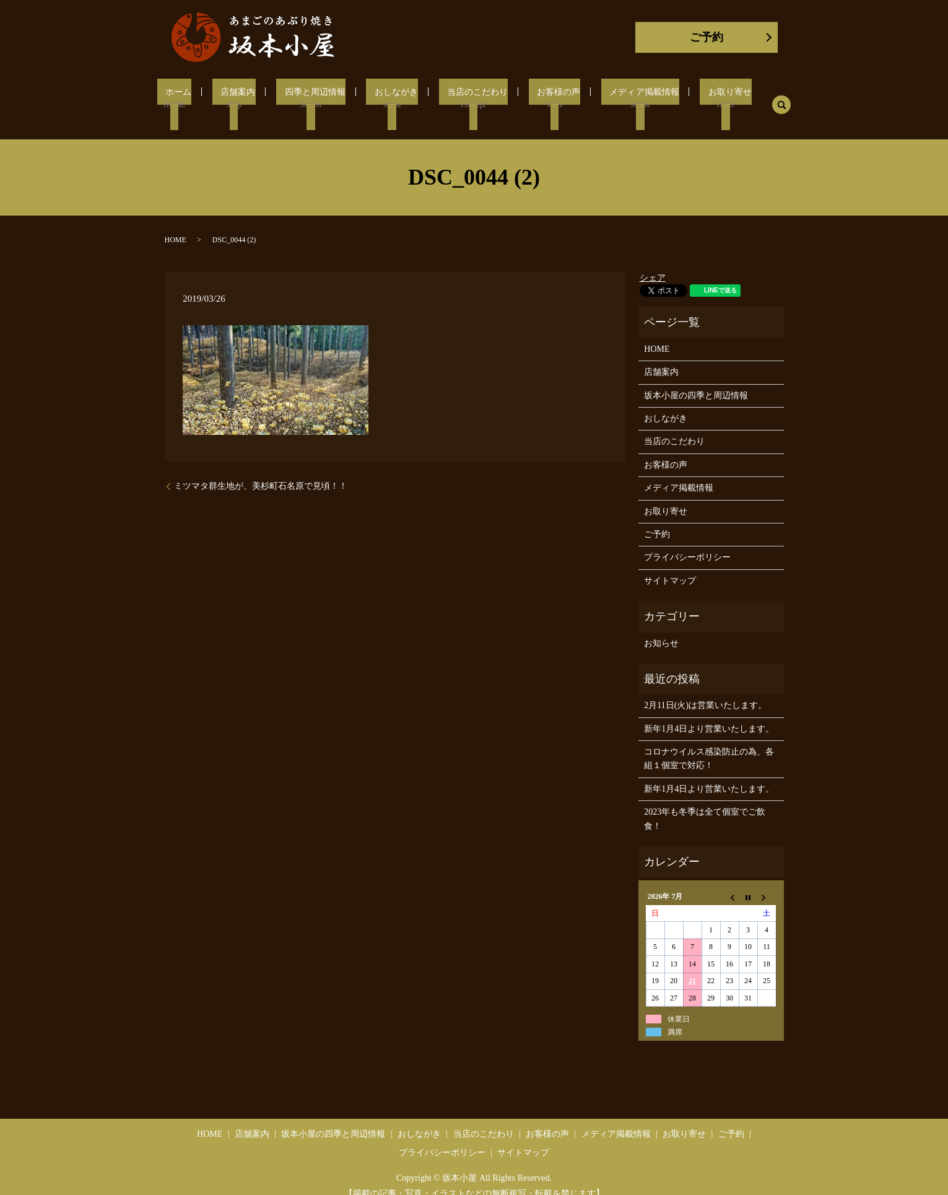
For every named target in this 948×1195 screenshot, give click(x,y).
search (757, 97)
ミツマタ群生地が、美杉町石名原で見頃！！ (260, 470)
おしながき (394, 98)
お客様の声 (545, 98)
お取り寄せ (705, 98)
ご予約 (706, 37)
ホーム (195, 98)
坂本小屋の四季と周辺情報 (696, 380)
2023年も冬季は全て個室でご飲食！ (704, 803)
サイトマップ (670, 565)
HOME (175, 224)
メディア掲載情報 (624, 98)
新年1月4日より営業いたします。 (709, 713)
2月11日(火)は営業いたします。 (705, 689)
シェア (653, 263)
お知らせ (661, 628)
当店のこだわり (469, 98)
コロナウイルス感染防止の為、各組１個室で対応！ (709, 743)
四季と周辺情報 (318, 98)
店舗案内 (247, 98)
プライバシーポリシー (687, 542)
